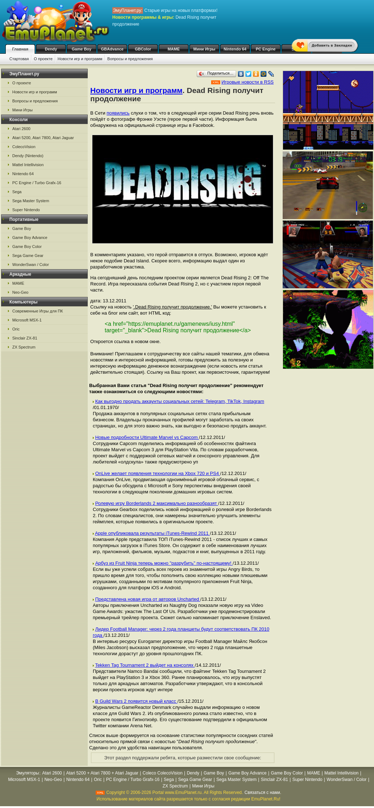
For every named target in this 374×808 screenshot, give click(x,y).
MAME (174, 49)
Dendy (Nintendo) (27, 156)
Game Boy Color (27, 246)
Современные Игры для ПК (37, 311)
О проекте (43, 59)
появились (118, 113)
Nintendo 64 (235, 49)
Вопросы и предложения (130, 59)
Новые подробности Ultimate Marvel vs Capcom (147, 437)
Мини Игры (204, 49)
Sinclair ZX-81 (24, 338)
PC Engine (265, 49)
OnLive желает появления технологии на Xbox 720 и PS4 (157, 473)
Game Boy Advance (29, 237)
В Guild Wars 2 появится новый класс (136, 701)
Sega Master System (30, 201)
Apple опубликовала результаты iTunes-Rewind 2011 (152, 533)
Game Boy (81, 49)
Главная (20, 49)
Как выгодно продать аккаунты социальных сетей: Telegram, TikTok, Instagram (179, 401)
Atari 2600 (21, 128)
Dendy (51, 49)
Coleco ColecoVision (163, 773)
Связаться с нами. (262, 792)
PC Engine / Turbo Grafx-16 (36, 183)
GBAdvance (112, 49)
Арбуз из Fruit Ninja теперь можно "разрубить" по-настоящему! (164, 563)
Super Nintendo (26, 210)
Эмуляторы (27, 773)
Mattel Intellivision (28, 165)
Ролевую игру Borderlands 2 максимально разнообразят (156, 503)
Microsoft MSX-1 (27, 320)
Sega (17, 192)
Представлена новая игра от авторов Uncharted (147, 599)
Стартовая (19, 59)
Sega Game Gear (27, 255)
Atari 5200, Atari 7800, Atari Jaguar (43, 138)
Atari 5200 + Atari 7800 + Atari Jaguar (102, 773)
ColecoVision (23, 147)
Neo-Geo (20, 292)
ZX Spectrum (23, 347)
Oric (15, 329)
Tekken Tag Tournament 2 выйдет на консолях (145, 665)
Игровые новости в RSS (247, 82)
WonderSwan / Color (30, 264)
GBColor (143, 49)
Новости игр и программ (80, 59)
